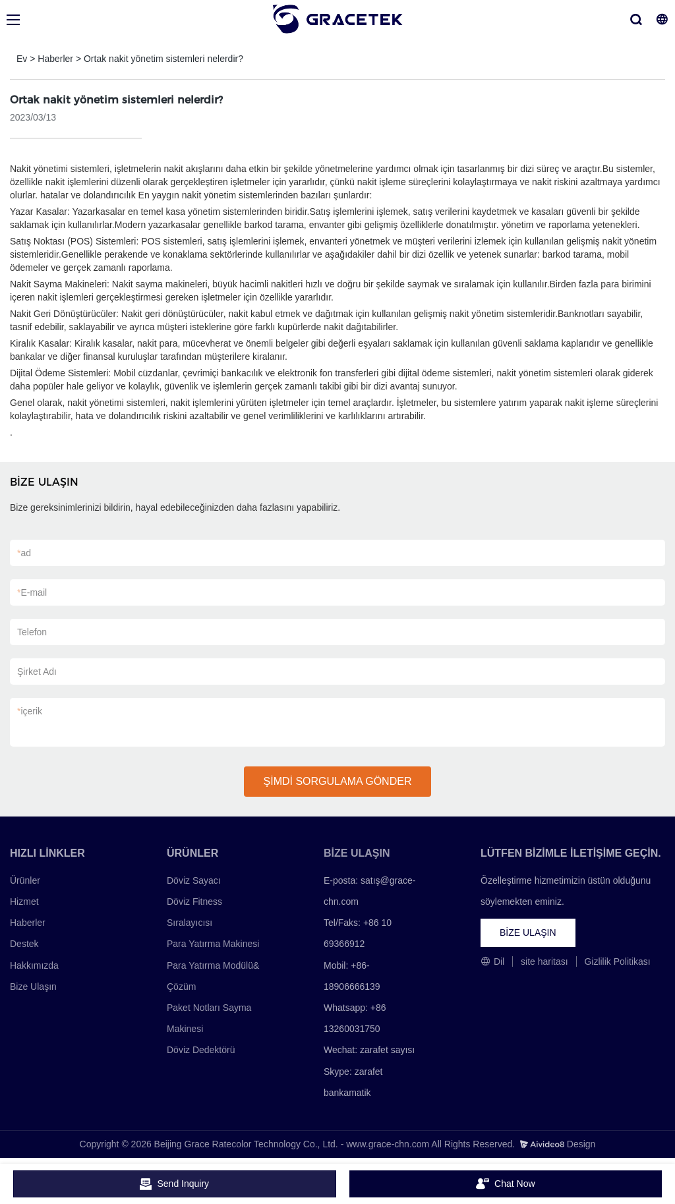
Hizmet (24, 901)
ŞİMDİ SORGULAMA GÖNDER (338, 781)
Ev (21, 58)
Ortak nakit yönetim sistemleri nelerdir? (163, 58)
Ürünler (25, 880)
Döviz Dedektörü (201, 1050)
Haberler (55, 58)
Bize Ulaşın (33, 986)
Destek (24, 943)
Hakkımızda (34, 965)
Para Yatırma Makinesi (213, 943)
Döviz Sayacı (194, 880)
